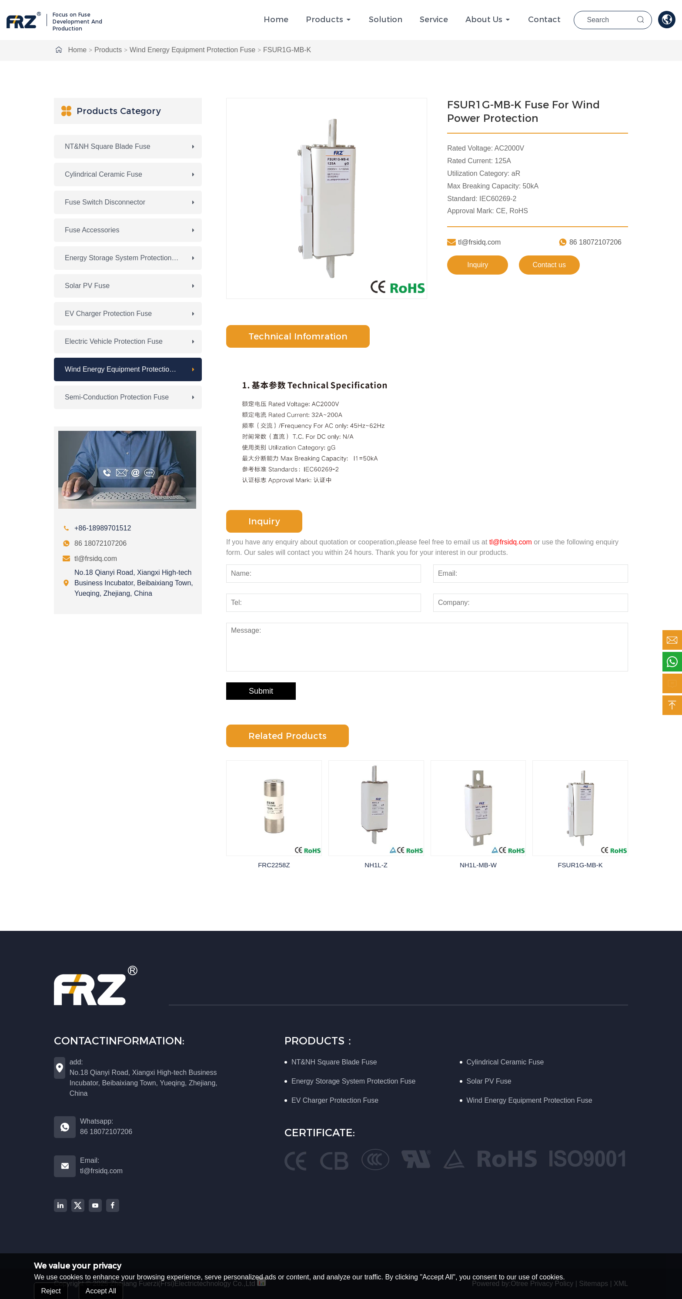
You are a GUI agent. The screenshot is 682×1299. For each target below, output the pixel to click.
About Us (483, 19)
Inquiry (477, 265)
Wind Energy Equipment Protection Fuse (192, 50)
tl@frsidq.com (95, 558)
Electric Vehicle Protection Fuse (114, 341)
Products (324, 19)
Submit (261, 691)
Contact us (548, 265)
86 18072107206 (100, 543)
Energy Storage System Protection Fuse (127, 258)
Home (276, 19)
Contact (544, 19)
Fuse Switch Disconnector (105, 202)
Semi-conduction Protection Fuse (117, 397)
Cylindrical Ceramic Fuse (103, 174)
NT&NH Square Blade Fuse (107, 146)
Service (434, 19)
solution (385, 19)
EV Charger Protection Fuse (108, 313)
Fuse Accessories (92, 230)
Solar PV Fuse (87, 285)
